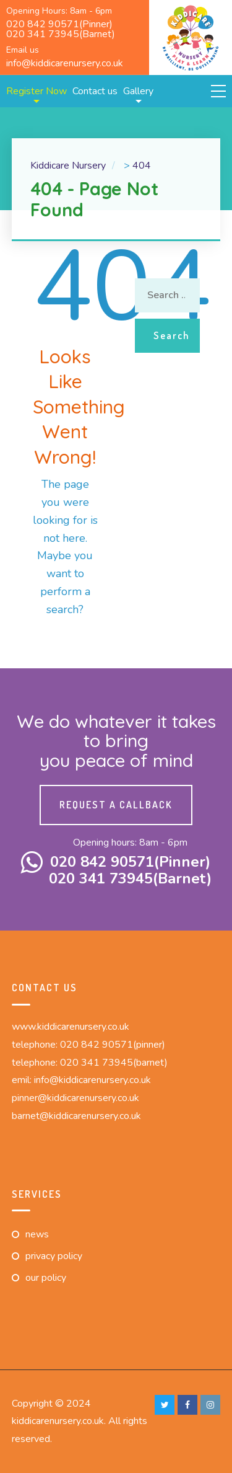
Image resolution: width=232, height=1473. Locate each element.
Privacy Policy (53, 1256)
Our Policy (45, 1278)
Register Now (36, 91)
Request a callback (116, 804)
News (37, 1234)
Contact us (95, 91)
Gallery (138, 91)
